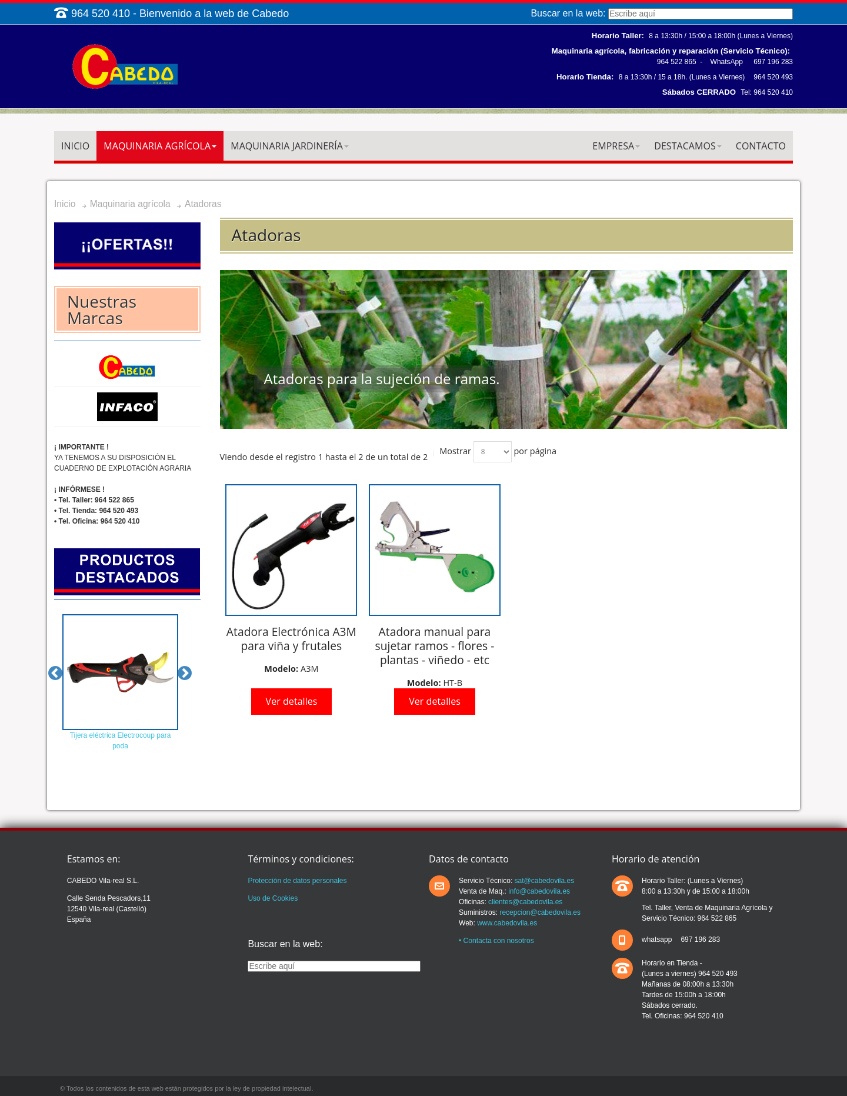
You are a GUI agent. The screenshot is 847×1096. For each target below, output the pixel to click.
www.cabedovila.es (507, 923)
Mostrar (455, 451)
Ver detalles (292, 701)
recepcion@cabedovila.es (539, 912)
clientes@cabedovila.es (524, 902)
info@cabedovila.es (538, 891)
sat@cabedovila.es (543, 881)
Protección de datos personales (297, 881)
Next (184, 673)
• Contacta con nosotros (496, 941)
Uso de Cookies (273, 898)
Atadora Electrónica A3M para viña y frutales (291, 639)
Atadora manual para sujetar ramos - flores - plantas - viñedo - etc (435, 646)
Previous (55, 673)
